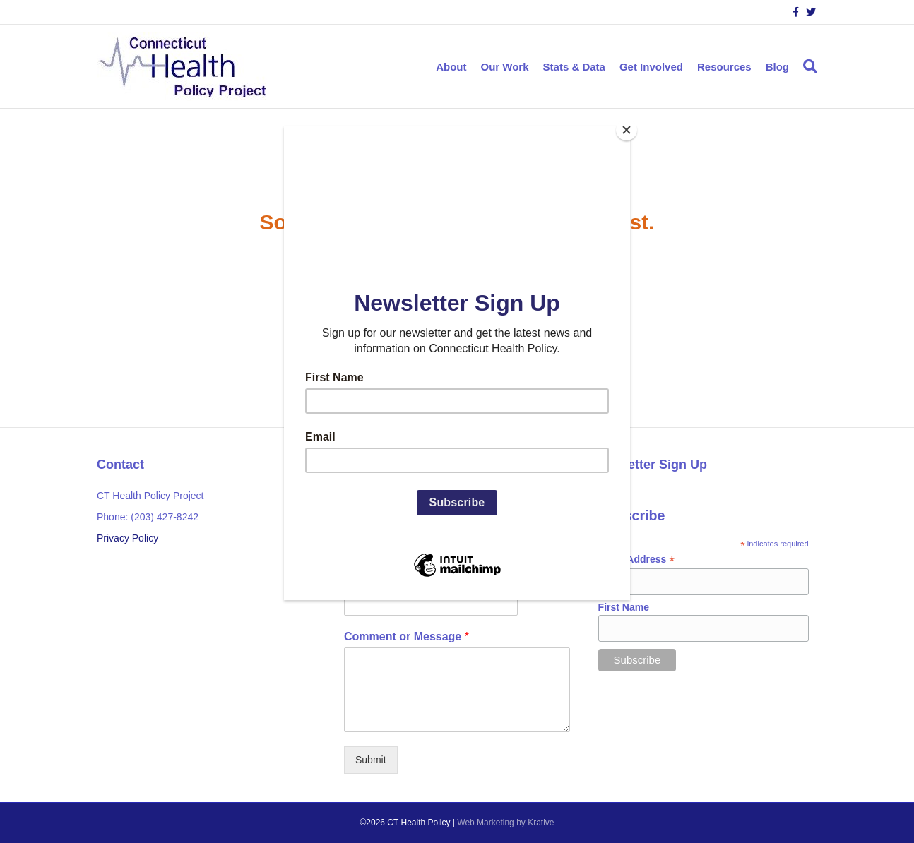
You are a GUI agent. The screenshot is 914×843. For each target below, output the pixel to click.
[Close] (626, 129)
